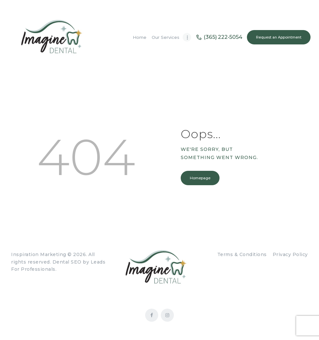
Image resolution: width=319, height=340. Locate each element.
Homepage (200, 178)
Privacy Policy (290, 254)
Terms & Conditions (242, 254)
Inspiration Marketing (38, 254)
